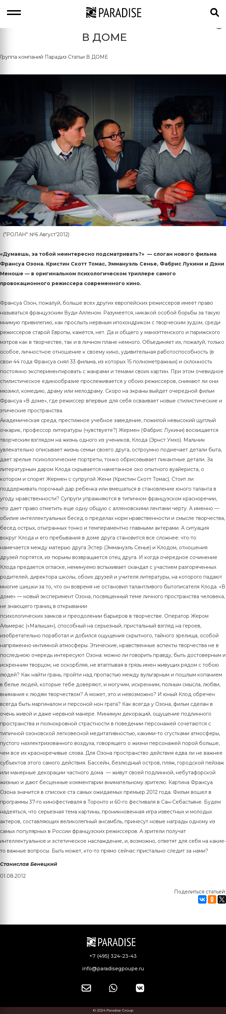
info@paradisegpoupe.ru (113, 968)
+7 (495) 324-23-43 (113, 956)
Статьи (76, 57)
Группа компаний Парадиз (33, 57)
